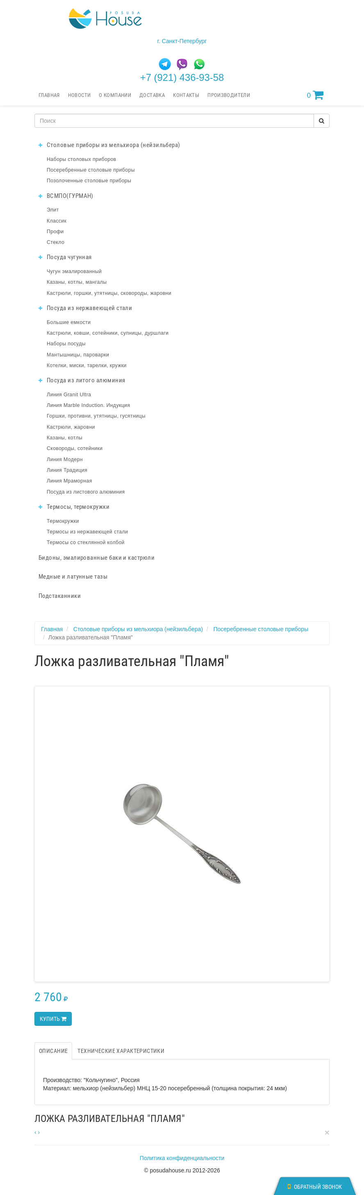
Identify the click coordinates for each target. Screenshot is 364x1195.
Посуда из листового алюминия (86, 492)
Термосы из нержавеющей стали (87, 532)
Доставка (152, 95)
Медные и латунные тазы (73, 576)
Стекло (55, 242)
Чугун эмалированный (74, 271)
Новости (79, 95)
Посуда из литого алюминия (82, 380)
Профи (55, 231)
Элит (53, 210)
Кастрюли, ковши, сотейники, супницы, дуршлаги (107, 333)
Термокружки (63, 521)
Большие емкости (69, 322)
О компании (115, 95)
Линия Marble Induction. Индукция (88, 405)
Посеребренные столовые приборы (91, 170)
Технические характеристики (120, 1051)
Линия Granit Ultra (69, 395)
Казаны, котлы (64, 438)
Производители (228, 95)
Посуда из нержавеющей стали (85, 308)
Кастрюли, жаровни (71, 427)
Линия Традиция (67, 470)
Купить (53, 1019)
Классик (56, 221)
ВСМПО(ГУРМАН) (66, 196)
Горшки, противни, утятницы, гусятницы (96, 416)
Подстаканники (60, 596)
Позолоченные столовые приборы (89, 181)
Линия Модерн (65, 459)
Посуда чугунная (65, 257)
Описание (53, 1051)
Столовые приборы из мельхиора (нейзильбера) (109, 145)
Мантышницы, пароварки (78, 355)
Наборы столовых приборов (81, 159)
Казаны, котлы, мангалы (77, 282)
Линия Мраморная (69, 481)
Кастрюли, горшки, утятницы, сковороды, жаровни (109, 293)
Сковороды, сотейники (74, 448)
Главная (49, 95)
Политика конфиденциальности (182, 1158)
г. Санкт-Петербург (182, 41)
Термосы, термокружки (74, 506)
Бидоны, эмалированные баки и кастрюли (97, 557)
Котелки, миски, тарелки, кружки (87, 365)
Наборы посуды (66, 344)
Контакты (186, 95)
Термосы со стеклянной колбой (86, 542)
